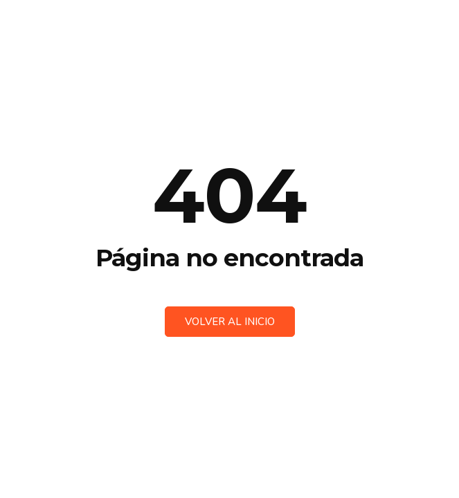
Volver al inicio (230, 322)
